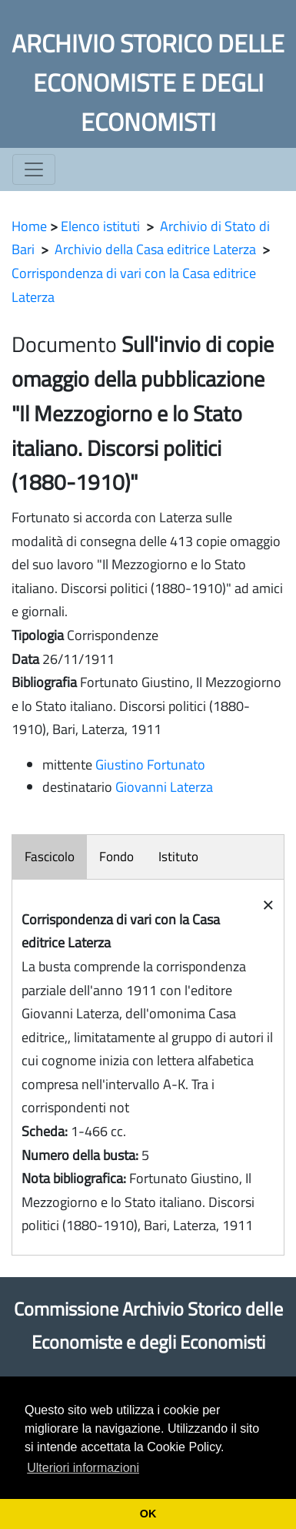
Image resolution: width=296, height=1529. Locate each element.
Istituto (178, 857)
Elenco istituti (100, 226)
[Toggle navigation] (33, 169)
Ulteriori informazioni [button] (83, 1467)
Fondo (116, 857)
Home (29, 226)
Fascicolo (50, 857)
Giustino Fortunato (150, 764)
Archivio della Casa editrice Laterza (155, 249)
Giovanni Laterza (164, 786)
